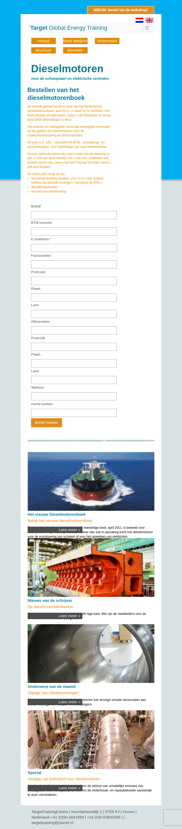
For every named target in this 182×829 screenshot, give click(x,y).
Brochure (44, 50)
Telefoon (37, 387)
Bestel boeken (46, 422)
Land (35, 305)
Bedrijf (36, 206)
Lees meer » (69, 529)
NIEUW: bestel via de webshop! (121, 10)
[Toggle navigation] (147, 28)
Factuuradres (41, 255)
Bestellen (75, 50)
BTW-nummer (41, 223)
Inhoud (44, 41)
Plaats (35, 289)
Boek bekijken (75, 41)
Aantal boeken (42, 404)
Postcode (38, 272)
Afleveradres (40, 321)
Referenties (107, 41)
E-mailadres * (41, 239)
